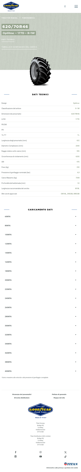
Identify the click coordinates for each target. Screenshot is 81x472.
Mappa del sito (59, 398)
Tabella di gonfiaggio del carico (19, 47)
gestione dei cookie (71, 468)
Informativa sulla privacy (54, 468)
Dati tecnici (8, 40)
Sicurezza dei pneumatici (21, 394)
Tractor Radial (10, 18)
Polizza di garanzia (59, 394)
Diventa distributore (22, 398)
